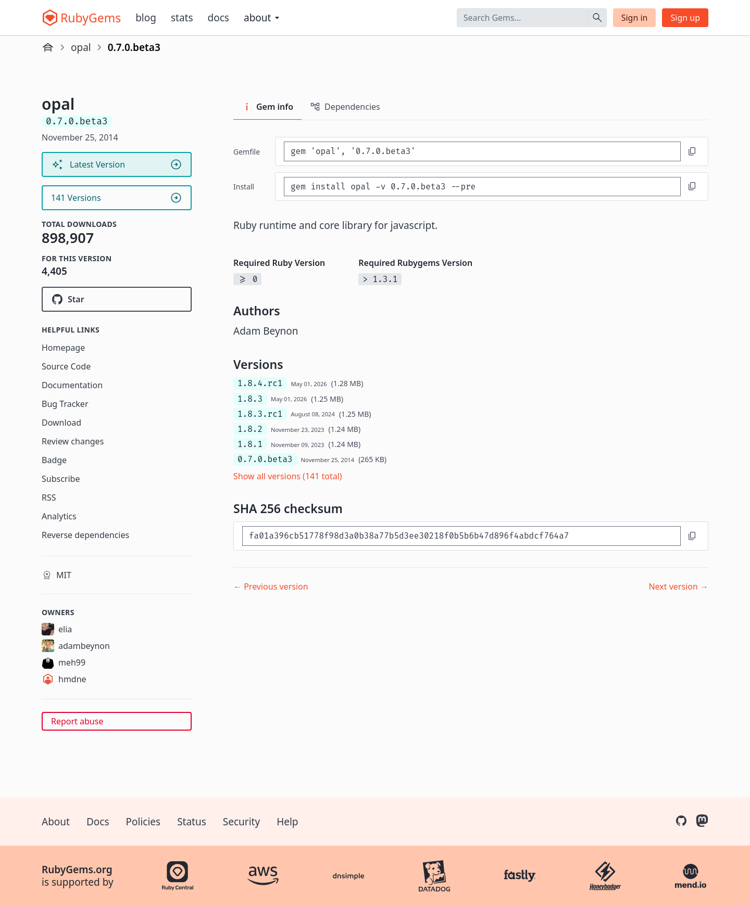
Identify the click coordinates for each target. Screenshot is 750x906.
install (243, 187)
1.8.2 (250, 429)
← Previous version (270, 586)
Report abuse (77, 721)
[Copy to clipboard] (692, 151)
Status (191, 821)
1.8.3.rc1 (260, 414)
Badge (54, 460)
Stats (182, 17)
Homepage (63, 347)
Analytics (59, 516)
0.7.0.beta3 (265, 459)
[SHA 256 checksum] (461, 535)
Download (61, 422)
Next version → (678, 586)
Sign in (634, 17)
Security (241, 821)
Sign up (685, 17)
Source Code (66, 366)
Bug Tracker (65, 404)
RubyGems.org (77, 869)
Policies (143, 821)
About (56, 821)
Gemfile (246, 152)
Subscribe (61, 478)
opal (81, 47)
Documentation (72, 385)
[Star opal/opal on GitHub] (117, 299)
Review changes (73, 441)
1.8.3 (250, 398)
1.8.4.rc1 (260, 383)
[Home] (48, 47)
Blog (145, 17)
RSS (49, 497)
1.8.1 (250, 444)
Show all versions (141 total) (287, 476)
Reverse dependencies (85, 535)
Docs (218, 17)
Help (287, 821)
